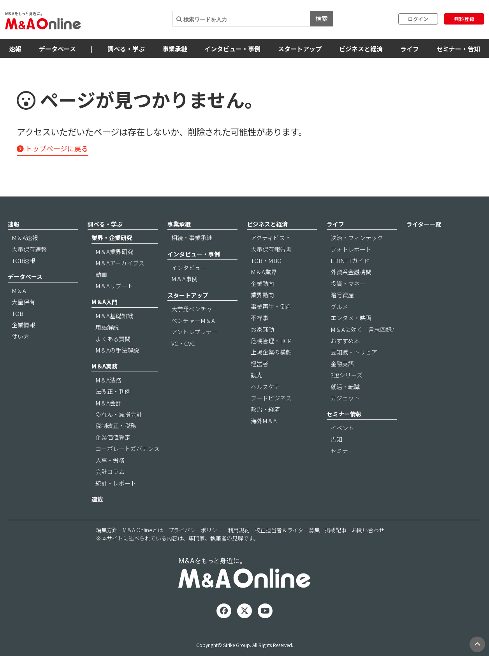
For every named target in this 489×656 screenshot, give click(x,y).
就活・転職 (345, 386)
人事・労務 (110, 460)
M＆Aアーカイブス (119, 263)
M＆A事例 (184, 279)
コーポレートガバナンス (127, 448)
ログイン (418, 19)
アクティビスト (271, 237)
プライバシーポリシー (195, 530)
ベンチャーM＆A (193, 320)
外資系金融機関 (351, 272)
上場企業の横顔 (271, 352)
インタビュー (188, 267)
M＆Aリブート (114, 286)
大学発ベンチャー (194, 309)
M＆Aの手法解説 (117, 350)
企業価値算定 (112, 437)
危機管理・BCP (271, 341)
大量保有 (23, 302)
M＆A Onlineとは (143, 530)
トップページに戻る (52, 148)
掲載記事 (336, 530)
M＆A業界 (264, 272)
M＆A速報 (25, 237)
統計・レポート (115, 483)
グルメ (339, 306)
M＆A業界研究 (114, 251)
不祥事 (259, 318)
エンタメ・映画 (351, 318)
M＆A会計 (108, 403)
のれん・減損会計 (118, 414)
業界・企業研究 (111, 237)
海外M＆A (264, 421)
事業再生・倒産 (271, 306)
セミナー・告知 (458, 48)
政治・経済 (265, 409)
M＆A (19, 290)
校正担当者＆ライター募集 (287, 530)
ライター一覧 (423, 224)
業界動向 (262, 295)
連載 (97, 499)
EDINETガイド (350, 260)
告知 (336, 439)
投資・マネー (348, 283)
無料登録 (464, 19)
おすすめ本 (345, 341)
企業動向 (262, 283)
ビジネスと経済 (361, 48)
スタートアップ (300, 48)
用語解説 (107, 327)
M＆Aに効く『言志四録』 (364, 329)
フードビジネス (271, 398)
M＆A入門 (104, 302)
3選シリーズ (346, 375)
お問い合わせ (368, 530)
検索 (321, 18)
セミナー (342, 451)
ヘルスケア (265, 386)
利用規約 (239, 530)
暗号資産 (342, 295)
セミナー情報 (344, 414)
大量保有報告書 (271, 249)
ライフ (409, 48)
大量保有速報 (29, 249)
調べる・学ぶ (126, 48)
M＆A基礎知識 (114, 316)
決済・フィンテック (357, 237)
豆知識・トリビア (354, 352)
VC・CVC (183, 343)
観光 (256, 375)
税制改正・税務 (115, 425)
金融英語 (342, 364)
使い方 (20, 336)
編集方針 (107, 530)
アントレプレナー (194, 332)
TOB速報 (23, 260)
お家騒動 (262, 329)
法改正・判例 (112, 391)
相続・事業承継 (191, 237)
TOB (17, 313)
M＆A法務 (108, 380)
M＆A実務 (104, 366)
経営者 (259, 364)
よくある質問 (112, 339)
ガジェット (345, 398)
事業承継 (174, 48)
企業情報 (23, 325)
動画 (101, 274)
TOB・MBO (266, 260)
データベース (57, 48)
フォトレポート (351, 249)
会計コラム (110, 471)
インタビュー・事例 (232, 48)
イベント (342, 428)
